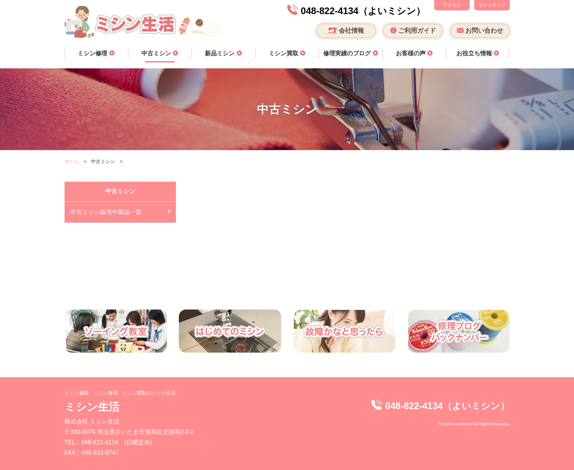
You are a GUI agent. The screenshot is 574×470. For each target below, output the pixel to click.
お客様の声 (411, 53)
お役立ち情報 (474, 53)
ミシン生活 (92, 407)
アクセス (452, 5)
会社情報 (351, 30)
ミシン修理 (93, 53)
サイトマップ (492, 5)
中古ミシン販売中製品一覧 (106, 212)
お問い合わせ (484, 30)
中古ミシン (157, 53)
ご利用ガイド (417, 30)
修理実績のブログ (347, 53)
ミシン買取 (284, 53)
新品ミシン (220, 53)
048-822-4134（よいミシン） (363, 11)
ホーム (72, 161)
